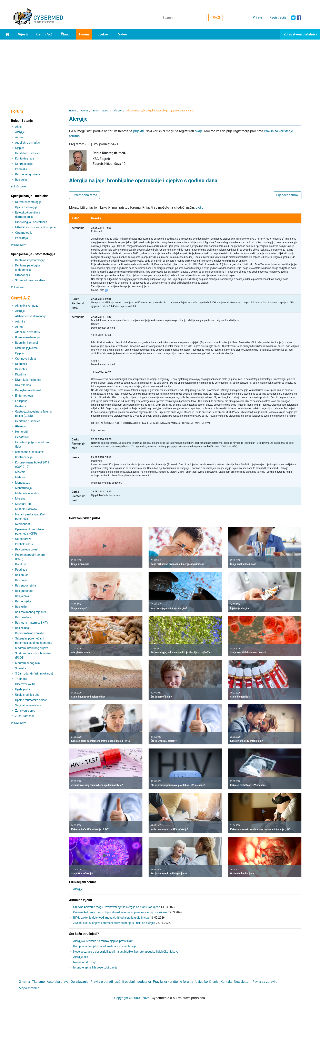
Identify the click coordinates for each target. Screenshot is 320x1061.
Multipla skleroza (26, 509)
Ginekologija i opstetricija (31, 222)
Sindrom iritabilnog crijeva (31, 648)
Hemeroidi (21, 431)
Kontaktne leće (24, 158)
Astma (19, 137)
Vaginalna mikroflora (28, 705)
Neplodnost (22, 524)
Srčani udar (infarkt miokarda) (34, 673)
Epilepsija (21, 401)
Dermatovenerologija (28, 202)
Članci (65, 34)
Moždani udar (23, 503)
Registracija (278, 17)
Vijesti (23, 34)
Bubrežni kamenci (26, 342)
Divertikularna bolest (28, 379)
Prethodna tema (84, 195)
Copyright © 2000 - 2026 (132, 998)
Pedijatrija (21, 238)
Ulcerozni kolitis (25, 684)
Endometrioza (24, 395)
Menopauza (22, 482)
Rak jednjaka (23, 601)
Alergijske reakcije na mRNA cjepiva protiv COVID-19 (106, 941)
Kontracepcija (23, 163)
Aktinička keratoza (26, 305)
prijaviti (138, 131)
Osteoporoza (23, 538)
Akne (18, 126)
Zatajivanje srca (25, 710)
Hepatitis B (22, 437)
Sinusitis (20, 668)
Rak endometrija (25, 585)
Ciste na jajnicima (26, 348)
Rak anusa (21, 575)
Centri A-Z (44, 34)
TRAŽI (215, 17)
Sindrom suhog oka (27, 663)
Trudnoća (21, 678)
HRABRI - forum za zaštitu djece (35, 227)
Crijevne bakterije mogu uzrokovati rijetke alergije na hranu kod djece (116, 907)
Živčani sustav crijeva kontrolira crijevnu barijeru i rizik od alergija (114, 923)
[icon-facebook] (298, 17)
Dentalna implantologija (30, 260)
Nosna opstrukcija (84, 962)
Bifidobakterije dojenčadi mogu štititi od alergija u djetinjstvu (111, 917)
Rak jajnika (22, 596)
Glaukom (21, 426)
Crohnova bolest (25, 358)
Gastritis (20, 406)
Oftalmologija (23, 232)
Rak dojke (21, 179)
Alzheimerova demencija (30, 316)
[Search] (183, 17)
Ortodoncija (22, 275)
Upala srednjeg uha (27, 694)
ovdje (198, 131)
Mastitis (20, 472)
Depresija (21, 363)
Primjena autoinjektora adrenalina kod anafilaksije (104, 946)
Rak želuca (22, 628)
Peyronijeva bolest (26, 549)
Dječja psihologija (26, 207)
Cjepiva (19, 148)
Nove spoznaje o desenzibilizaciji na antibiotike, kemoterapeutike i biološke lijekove (125, 951)
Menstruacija (23, 488)
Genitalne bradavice (27, 153)
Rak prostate (23, 617)
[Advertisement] (160, 70)
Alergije (20, 132)
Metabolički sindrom (28, 493)
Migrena (20, 498)
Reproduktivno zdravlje (29, 633)
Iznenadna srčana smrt (29, 451)
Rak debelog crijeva (27, 174)
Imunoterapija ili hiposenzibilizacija (95, 967)
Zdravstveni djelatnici (300, 34)
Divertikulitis (23, 385)
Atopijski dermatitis (27, 142)
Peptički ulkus (24, 544)
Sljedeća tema (287, 195)
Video (122, 34)
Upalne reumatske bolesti (31, 700)
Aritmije (20, 321)
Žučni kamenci (24, 716)
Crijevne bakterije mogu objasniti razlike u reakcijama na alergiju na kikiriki (120, 912)
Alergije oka (80, 957)
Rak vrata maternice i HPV (31, 622)
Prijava (257, 17)
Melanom (21, 477)
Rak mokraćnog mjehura (30, 612)
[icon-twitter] (293, 17)
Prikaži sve (18, 186)
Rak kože (21, 606)
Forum (84, 34)
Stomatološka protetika (30, 280)
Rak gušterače (24, 590)
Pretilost (20, 564)
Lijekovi (103, 34)
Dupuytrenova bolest (28, 390)
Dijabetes (21, 369)
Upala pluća (22, 689)
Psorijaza (21, 169)
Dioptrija (20, 374)
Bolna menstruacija (27, 337)
